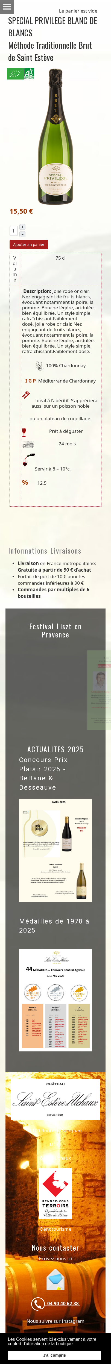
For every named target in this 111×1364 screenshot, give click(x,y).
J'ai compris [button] (54, 1355)
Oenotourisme (55, 1229)
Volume (15, 269)
